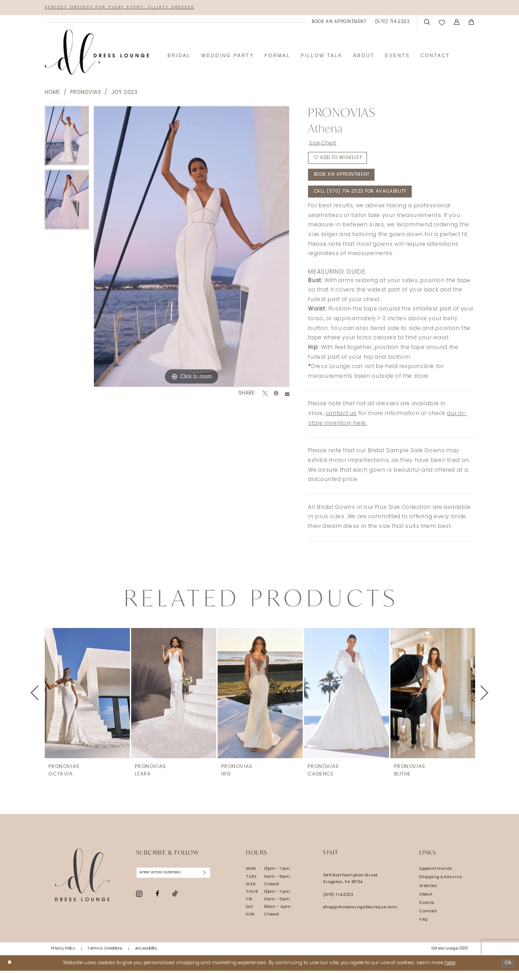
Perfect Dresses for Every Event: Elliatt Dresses (122, 7)
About (426, 897)
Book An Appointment (342, 176)
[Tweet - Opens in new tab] (265, 394)
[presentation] (87, 696)
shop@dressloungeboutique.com (360, 910)
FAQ (423, 922)
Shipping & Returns (440, 880)
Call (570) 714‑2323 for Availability (362, 194)
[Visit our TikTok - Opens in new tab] (175, 897)
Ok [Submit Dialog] (507, 964)
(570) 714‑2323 (338, 897)
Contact (428, 913)
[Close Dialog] (9, 965)
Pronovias (85, 93)
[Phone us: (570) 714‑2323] (392, 22)
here (450, 964)
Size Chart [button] (323, 143)
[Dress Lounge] (82, 877)
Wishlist (428, 888)
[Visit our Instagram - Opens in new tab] (139, 896)
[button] (456, 23)
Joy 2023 (124, 93)
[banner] (97, 52)
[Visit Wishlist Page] (441, 22)
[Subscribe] (207, 875)
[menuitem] (339, 22)
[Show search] (427, 23)
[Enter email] (175, 875)
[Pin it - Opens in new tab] (276, 394)
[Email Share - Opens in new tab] (287, 394)
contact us (341, 416)
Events (426, 905)
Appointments (435, 871)
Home (53, 93)
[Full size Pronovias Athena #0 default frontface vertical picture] (191, 246)
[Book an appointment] (339, 22)
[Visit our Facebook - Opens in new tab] (157, 897)
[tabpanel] (67, 138)
